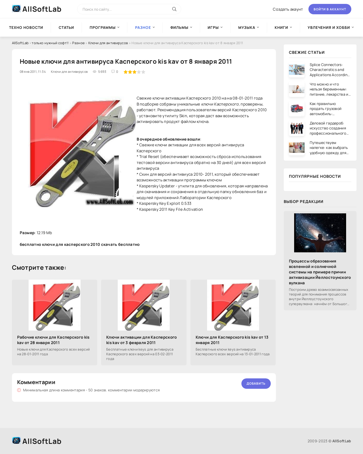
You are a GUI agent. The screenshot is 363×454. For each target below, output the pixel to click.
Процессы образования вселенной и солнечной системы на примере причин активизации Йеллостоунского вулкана (320, 272)
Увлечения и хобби (329, 27)
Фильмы (179, 27)
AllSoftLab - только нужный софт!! (40, 43)
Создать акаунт (288, 9)
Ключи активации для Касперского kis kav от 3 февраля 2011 (141, 339)
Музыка (246, 27)
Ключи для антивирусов (108, 43)
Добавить (256, 383)
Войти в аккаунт (330, 9)
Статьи (66, 27)
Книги (281, 27)
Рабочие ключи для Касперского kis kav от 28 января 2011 (53, 339)
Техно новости (26, 27)
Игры (213, 27)
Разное (78, 43)
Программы (103, 27)
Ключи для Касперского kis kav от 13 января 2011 (232, 339)
